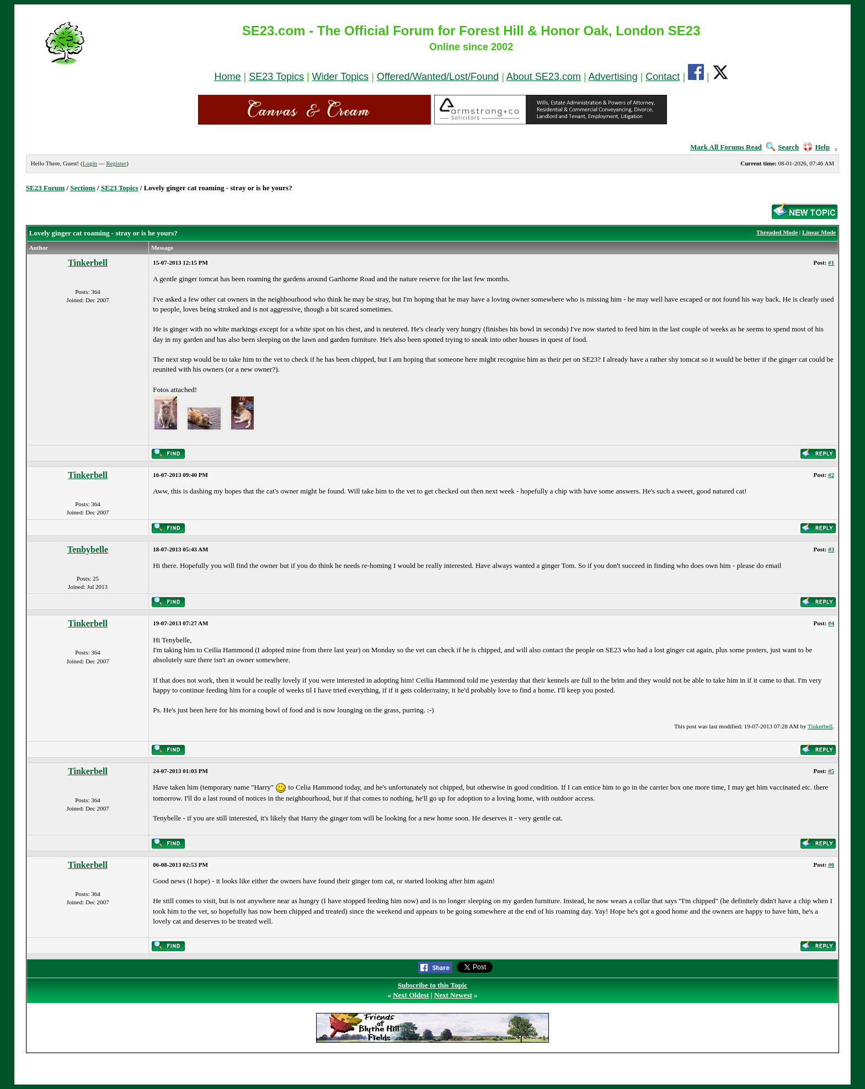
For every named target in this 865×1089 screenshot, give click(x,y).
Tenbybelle (87, 549)
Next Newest (453, 995)
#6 (831, 864)
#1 (831, 262)
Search (782, 147)
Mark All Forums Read (726, 147)
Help (816, 147)
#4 (831, 623)
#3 (831, 549)
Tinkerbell (88, 262)
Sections (82, 188)
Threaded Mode (777, 232)
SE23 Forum (45, 188)
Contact (662, 76)
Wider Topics (340, 76)
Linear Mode (819, 232)
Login (90, 163)
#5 (831, 771)
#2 (831, 474)
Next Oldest (411, 995)
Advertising (613, 76)
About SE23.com (543, 76)
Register (116, 163)
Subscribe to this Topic (432, 985)
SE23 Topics (276, 76)
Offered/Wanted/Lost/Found (438, 76)
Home (227, 76)
